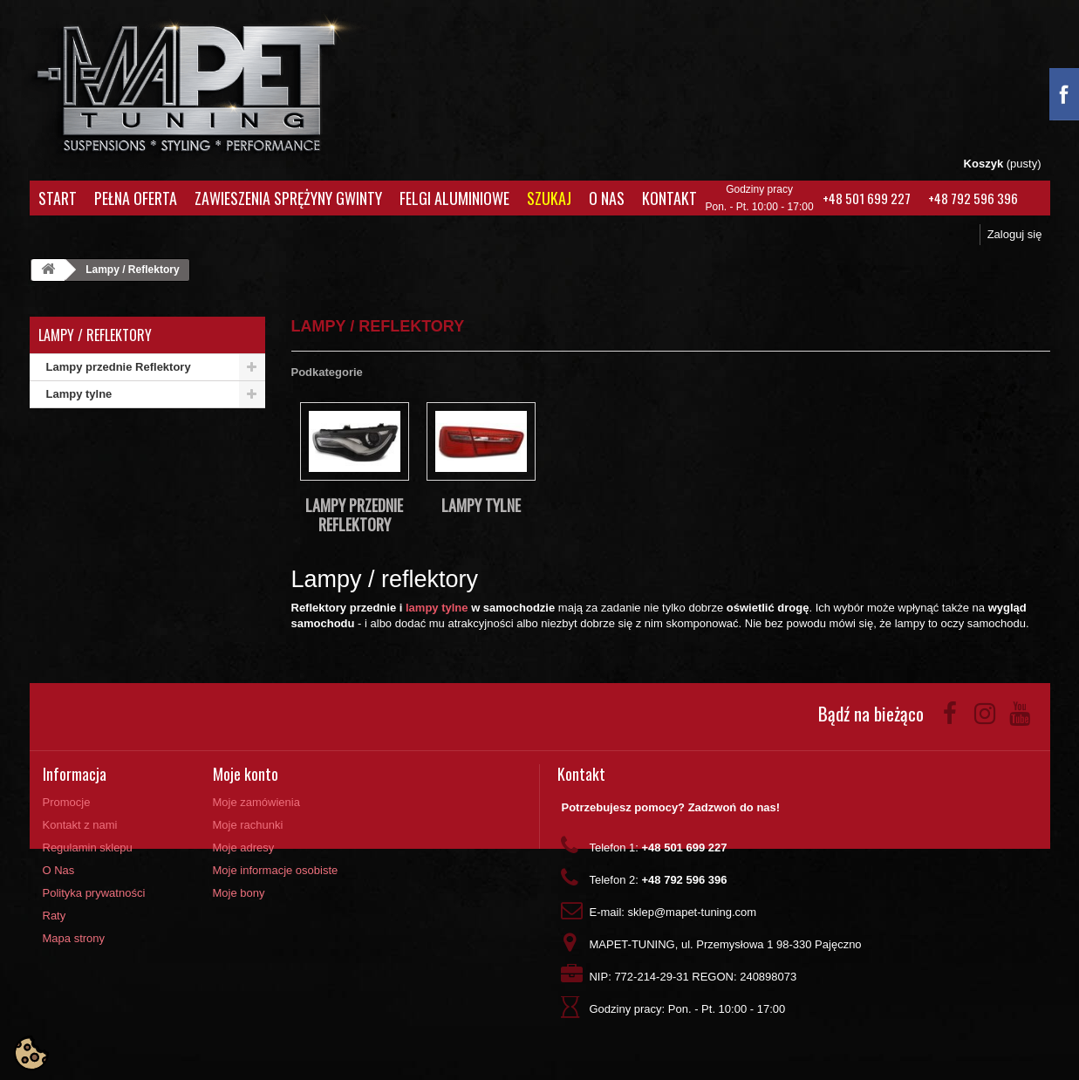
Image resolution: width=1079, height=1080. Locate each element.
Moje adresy (244, 847)
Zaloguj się (1014, 234)
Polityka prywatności (94, 892)
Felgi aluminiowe (454, 198)
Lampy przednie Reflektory (118, 366)
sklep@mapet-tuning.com (692, 912)
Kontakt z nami (80, 824)
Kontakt (669, 198)
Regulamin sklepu (88, 847)
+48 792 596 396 (973, 198)
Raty (54, 915)
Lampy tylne (79, 393)
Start (57, 198)
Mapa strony (74, 938)
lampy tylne (437, 607)
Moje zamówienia (256, 802)
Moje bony (239, 892)
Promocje (67, 802)
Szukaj (549, 198)
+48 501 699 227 (867, 198)
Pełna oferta (135, 198)
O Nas (607, 198)
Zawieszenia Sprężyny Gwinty (288, 198)
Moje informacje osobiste (275, 870)
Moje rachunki (248, 824)
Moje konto (245, 773)
